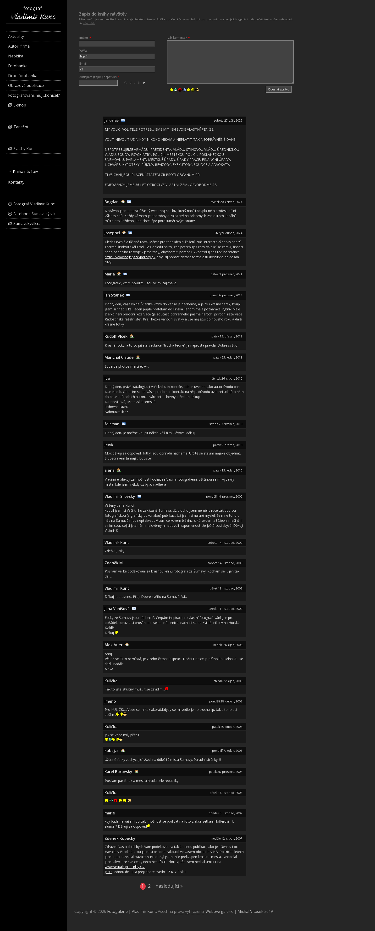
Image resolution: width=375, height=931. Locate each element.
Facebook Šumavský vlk (34, 213)
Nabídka (15, 56)
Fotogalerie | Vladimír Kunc (131, 911)
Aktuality (16, 36)
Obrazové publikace (26, 85)
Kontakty (16, 182)
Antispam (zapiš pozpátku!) (98, 77)
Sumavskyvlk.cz (27, 223)
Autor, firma (19, 46)
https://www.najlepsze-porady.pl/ (130, 257)
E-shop (19, 105)
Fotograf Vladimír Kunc (34, 204)
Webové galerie (219, 911)
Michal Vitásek (250, 911)
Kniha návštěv (25, 171)
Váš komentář (177, 38)
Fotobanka (18, 65)
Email (83, 64)
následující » (169, 886)
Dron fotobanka (22, 75)
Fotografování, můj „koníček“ (34, 95)
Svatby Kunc (24, 148)
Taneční (20, 126)
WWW (83, 51)
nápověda (89, 23)
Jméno (83, 38)
